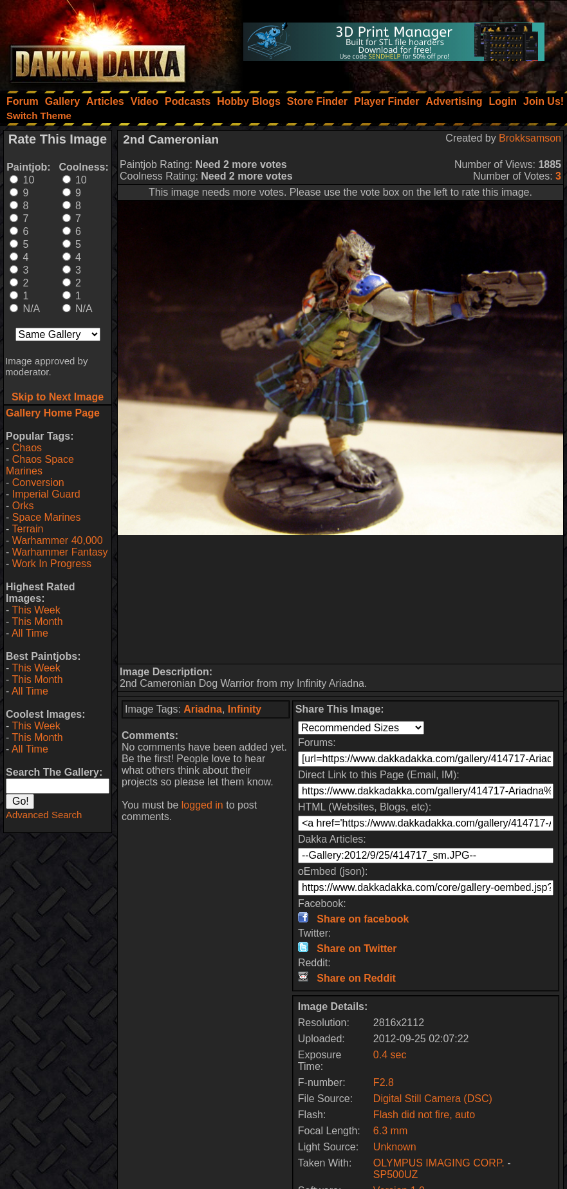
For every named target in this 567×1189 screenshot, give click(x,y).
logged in (202, 805)
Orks (23, 505)
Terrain (27, 528)
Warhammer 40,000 (57, 540)
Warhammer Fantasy (60, 552)
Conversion (38, 482)
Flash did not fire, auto (424, 1114)
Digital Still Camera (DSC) (432, 1098)
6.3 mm (390, 1130)
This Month (37, 621)
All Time (30, 633)
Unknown (394, 1146)
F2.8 (383, 1082)
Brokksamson (530, 138)
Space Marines (46, 517)
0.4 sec (390, 1054)
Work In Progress (51, 563)
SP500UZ (395, 1174)
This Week (36, 609)
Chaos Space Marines (40, 465)
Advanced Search (44, 814)
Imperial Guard (46, 494)
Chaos (27, 447)
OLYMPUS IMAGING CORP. (439, 1162)
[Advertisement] (340, 599)
